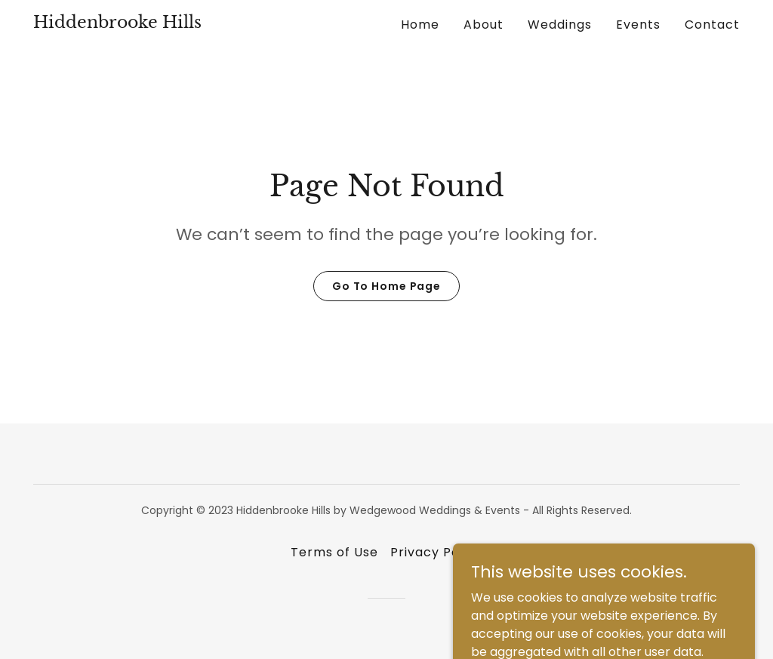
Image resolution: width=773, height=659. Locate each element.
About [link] (483, 24)
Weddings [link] (560, 24)
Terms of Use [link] (334, 552)
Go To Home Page (386, 286)
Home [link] (420, 24)
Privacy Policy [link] (436, 552)
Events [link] (638, 24)
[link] (117, 23)
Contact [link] (712, 24)
